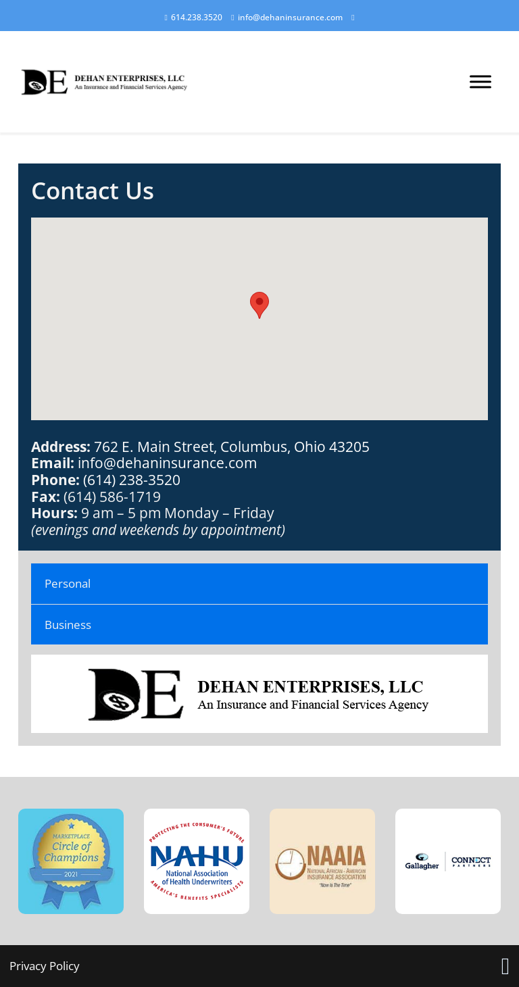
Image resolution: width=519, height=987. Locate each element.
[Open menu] (480, 82)
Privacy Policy (44, 965)
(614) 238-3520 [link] (131, 479)
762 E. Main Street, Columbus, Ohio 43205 (232, 446)
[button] (259, 305)
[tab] (260, 583)
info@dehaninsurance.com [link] (167, 462)
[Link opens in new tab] (505, 966)
